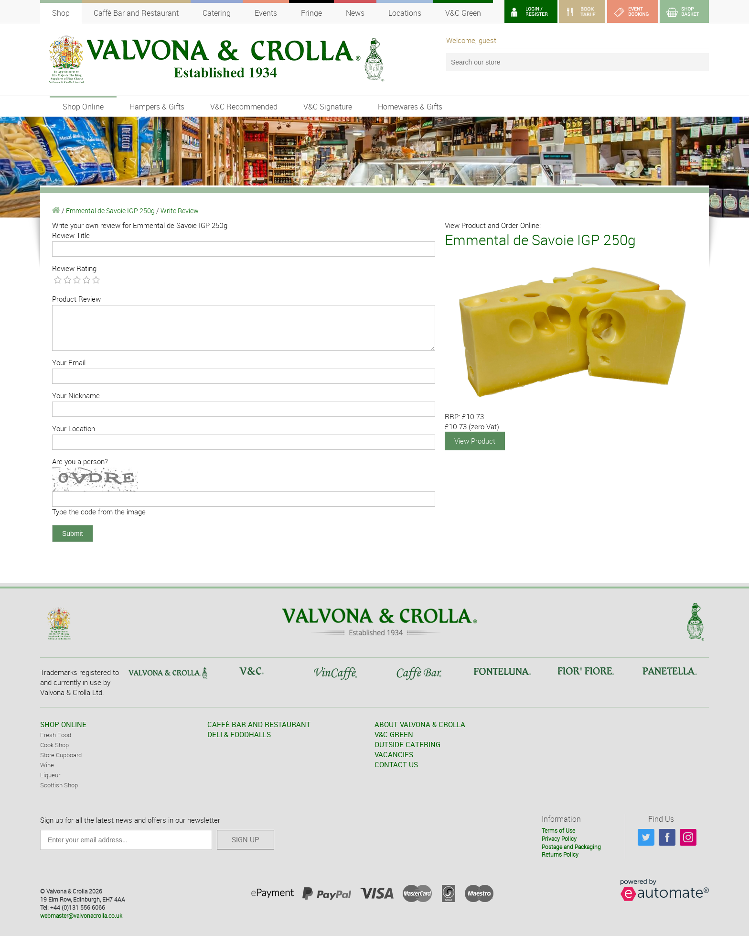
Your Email (69, 362)
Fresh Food (55, 734)
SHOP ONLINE (63, 724)
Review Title (71, 235)
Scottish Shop (59, 785)
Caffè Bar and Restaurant (136, 13)
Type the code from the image (99, 511)
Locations (404, 13)
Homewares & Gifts (410, 106)
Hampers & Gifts (156, 106)
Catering (217, 13)
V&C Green (463, 13)
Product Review (76, 299)
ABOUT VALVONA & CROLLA (419, 724)
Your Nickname (76, 395)
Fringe (311, 13)
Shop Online (83, 106)
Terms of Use (558, 830)
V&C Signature (327, 106)
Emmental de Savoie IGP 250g (110, 210)
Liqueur (50, 775)
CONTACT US (396, 764)
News (355, 13)
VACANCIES (393, 754)
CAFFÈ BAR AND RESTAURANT (258, 724)
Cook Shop (54, 744)
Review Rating (74, 268)
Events (266, 13)
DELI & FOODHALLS (239, 734)
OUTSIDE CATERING (407, 744)
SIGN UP (245, 839)
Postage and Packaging (571, 846)
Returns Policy (560, 854)
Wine (47, 765)
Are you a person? (80, 461)
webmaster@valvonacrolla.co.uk (81, 915)
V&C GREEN (393, 734)
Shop (61, 13)
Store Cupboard (61, 755)
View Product (474, 441)
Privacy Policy (559, 838)
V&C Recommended (244, 106)
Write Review (179, 210)
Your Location (73, 428)
